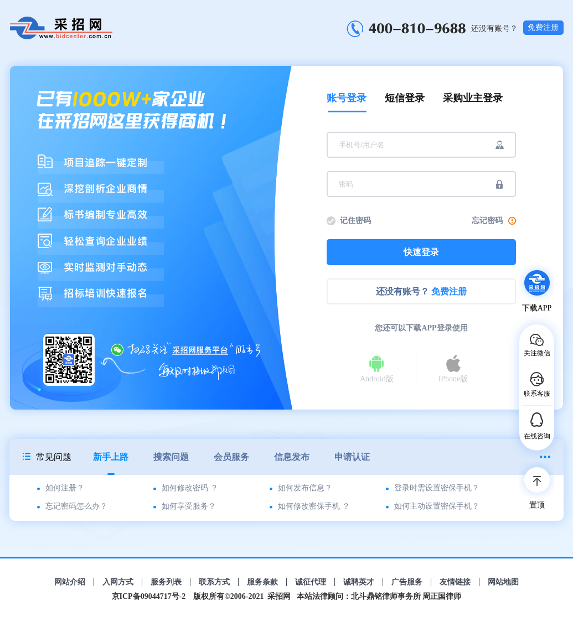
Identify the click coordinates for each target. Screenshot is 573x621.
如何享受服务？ (189, 506)
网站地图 (503, 582)
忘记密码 (494, 220)
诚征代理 (310, 582)
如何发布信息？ (305, 488)
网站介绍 (69, 582)
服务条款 (262, 582)
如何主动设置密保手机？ (436, 506)
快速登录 (421, 252)
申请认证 (352, 457)
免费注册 (543, 27)
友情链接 (455, 582)
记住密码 (355, 220)
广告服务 (406, 582)
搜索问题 (171, 457)
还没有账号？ (421, 291)
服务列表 (166, 582)
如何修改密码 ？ (190, 488)
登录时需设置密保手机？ (436, 488)
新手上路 (110, 463)
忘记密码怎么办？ (76, 506)
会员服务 (231, 457)
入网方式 (117, 582)
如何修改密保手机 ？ (314, 506)
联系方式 (214, 582)
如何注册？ (64, 488)
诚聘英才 (358, 582)
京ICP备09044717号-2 (149, 596)
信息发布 (291, 457)
